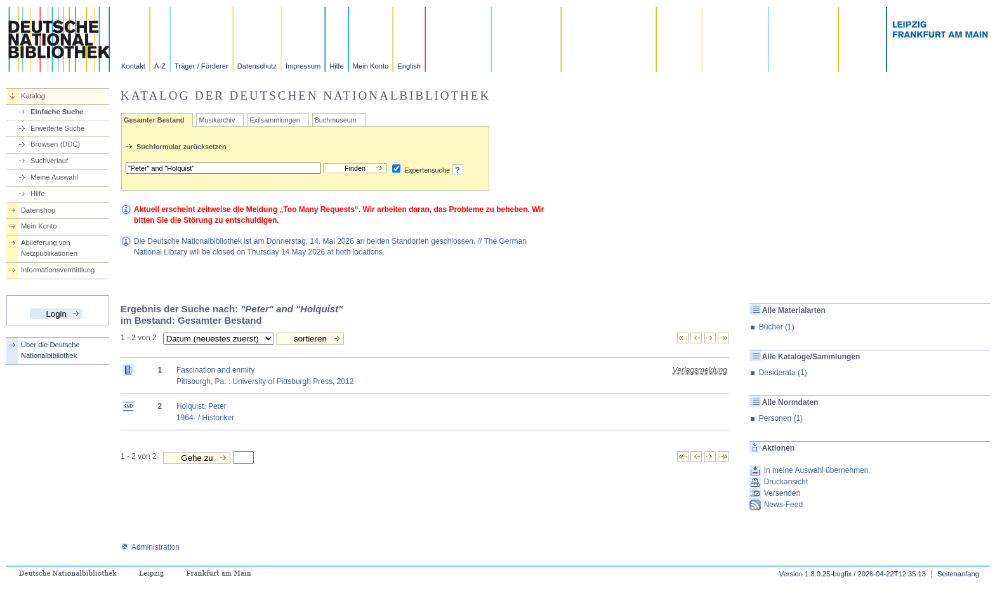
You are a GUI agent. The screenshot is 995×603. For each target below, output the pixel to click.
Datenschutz (257, 66)
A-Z (160, 66)
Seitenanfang (958, 574)
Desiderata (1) (783, 372)
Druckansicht (786, 481)
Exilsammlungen (274, 120)
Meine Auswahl (54, 177)
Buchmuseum (336, 120)
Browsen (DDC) (55, 144)
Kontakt (133, 66)
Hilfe (336, 66)
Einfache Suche (56, 112)
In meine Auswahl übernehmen (816, 470)
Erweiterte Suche (57, 128)
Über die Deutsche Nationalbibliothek (50, 350)
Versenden (782, 493)
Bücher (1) (776, 326)
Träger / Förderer (201, 66)
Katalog (33, 96)
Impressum (303, 66)
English (409, 66)
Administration (150, 547)
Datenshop (38, 210)
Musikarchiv (217, 120)
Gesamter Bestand (154, 120)
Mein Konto (371, 66)
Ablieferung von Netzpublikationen (49, 248)
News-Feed (783, 504)
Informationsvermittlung (58, 270)
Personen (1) (781, 418)
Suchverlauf (49, 160)
